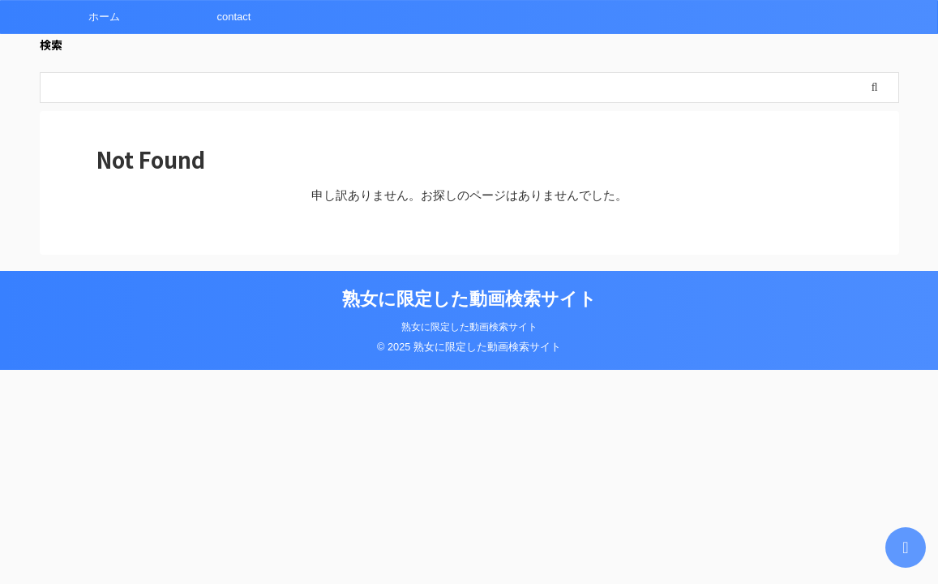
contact (234, 17)
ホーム (104, 17)
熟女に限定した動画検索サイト (469, 299)
